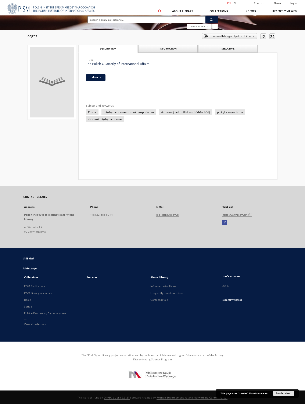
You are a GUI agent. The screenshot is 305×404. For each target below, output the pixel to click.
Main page (30, 268)
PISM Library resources (38, 293)
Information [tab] (168, 48)
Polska (92, 112)
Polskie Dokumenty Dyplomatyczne (45, 313)
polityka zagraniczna (230, 112)
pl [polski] (235, 3)
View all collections (35, 324)
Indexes (250, 11)
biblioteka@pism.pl (167, 214)
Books (28, 300)
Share (277, 3)
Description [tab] (108, 48)
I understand (283, 393)
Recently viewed (284, 11)
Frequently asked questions (166, 293)
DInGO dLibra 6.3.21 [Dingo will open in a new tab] (117, 397)
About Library (182, 11)
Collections (218, 11)
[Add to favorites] (263, 36)
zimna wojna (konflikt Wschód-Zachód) (185, 112)
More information (258, 393)
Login (293, 3)
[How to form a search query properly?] (215, 26)
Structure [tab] (228, 48)
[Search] (211, 19)
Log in (225, 286)
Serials (28, 306)
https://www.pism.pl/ (237, 214)
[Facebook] (224, 222)
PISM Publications (34, 286)
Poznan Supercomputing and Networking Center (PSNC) (192, 397)
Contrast (259, 3)
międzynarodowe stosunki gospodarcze (129, 112)
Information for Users (163, 286)
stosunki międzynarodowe (105, 119)
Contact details (159, 300)
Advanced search (199, 26)
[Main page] (159, 11)
